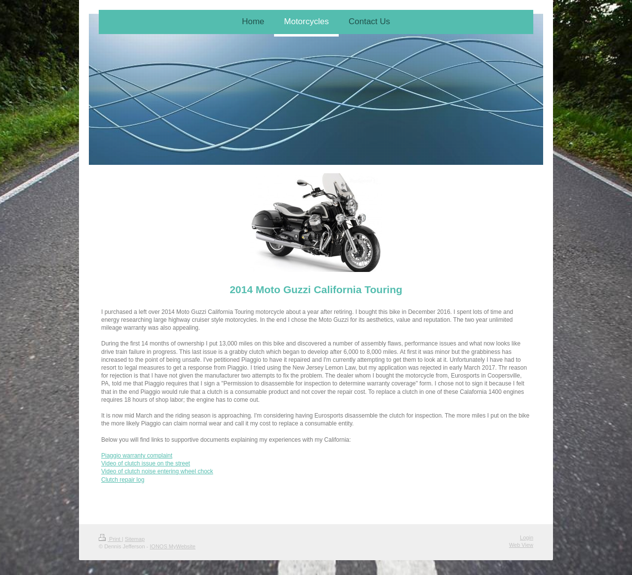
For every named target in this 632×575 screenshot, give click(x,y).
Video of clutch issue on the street (145, 463)
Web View (521, 545)
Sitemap (135, 539)
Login (526, 537)
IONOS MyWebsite (173, 546)
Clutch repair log (122, 479)
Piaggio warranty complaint (136, 455)
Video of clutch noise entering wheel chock (157, 471)
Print (110, 539)
